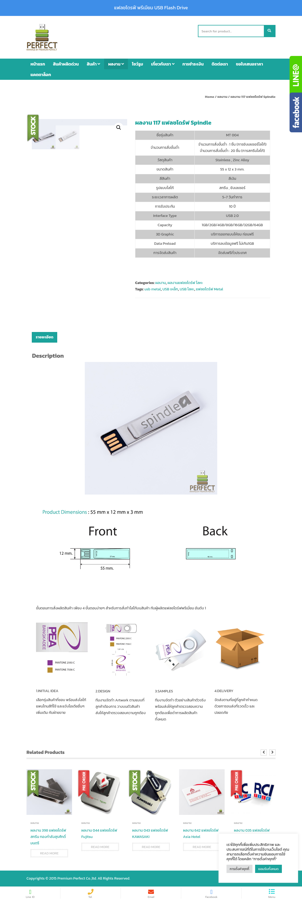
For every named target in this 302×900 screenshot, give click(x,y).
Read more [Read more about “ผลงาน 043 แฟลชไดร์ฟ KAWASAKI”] (151, 846)
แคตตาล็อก (40, 74)
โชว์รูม (137, 64)
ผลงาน (116, 64)
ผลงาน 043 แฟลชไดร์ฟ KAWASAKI (150, 834)
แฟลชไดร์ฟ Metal (209, 289)
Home (209, 96)
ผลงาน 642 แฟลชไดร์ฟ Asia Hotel (201, 834)
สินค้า (93, 64)
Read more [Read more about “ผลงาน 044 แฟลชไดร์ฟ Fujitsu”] (100, 846)
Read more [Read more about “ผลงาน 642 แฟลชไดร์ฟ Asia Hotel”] (202, 846)
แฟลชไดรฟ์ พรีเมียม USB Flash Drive (151, 8)
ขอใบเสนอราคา (249, 64)
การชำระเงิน (193, 64)
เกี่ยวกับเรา (162, 64)
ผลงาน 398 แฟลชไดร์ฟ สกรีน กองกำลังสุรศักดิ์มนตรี (48, 837)
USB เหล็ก (170, 289)
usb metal (152, 289)
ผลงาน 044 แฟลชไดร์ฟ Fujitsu (99, 834)
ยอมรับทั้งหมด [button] (268, 868)
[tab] (44, 337)
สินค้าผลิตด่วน (66, 64)
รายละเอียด (44, 337)
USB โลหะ (187, 289)
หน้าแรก (37, 64)
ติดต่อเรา (220, 64)
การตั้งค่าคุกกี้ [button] (239, 868)
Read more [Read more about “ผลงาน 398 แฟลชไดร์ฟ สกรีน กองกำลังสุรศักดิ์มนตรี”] (49, 853)
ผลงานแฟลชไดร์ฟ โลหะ (185, 283)
